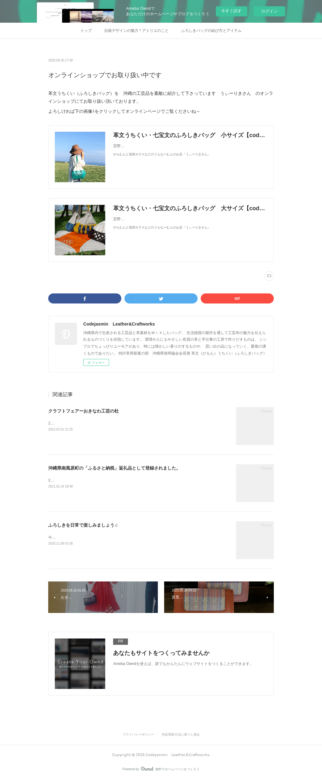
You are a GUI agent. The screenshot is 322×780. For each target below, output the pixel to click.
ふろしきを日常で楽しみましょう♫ (83, 525)
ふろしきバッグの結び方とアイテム (211, 30)
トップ (86, 30)
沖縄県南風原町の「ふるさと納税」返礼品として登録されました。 (114, 468)
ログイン (269, 11)
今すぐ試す (231, 11)
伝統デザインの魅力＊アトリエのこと (136, 30)
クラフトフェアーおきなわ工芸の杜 (83, 410)
